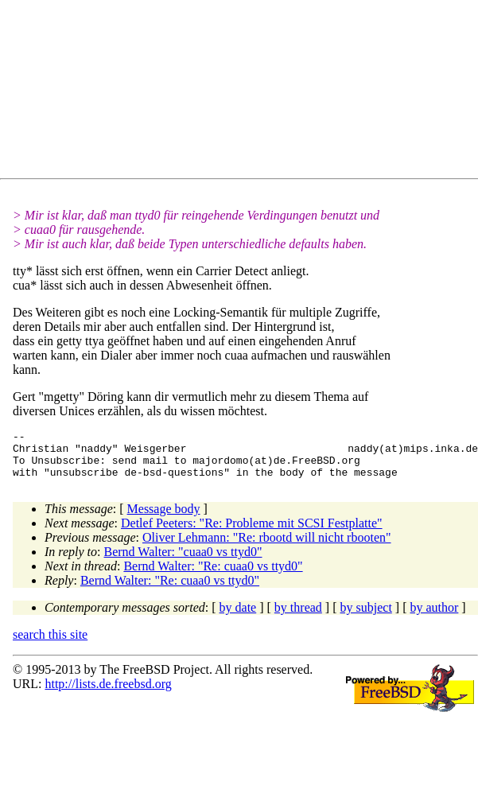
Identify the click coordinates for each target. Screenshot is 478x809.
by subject (366, 617)
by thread (298, 617)
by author (434, 617)
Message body (163, 518)
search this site (50, 644)
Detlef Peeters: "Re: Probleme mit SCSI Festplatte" (252, 532)
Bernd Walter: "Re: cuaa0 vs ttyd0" (212, 575)
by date (238, 617)
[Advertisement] (194, 92)
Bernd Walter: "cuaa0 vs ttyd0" (183, 561)
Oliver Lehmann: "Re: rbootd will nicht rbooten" (266, 547)
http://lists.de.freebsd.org (108, 693)
